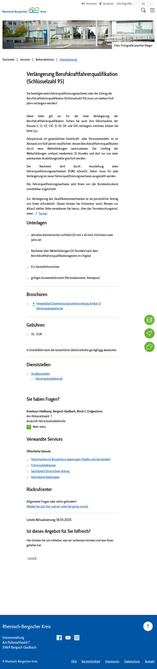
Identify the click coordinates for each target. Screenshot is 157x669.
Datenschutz (132, 661)
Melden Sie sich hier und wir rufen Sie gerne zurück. (58, 506)
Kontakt (150, 661)
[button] (152, 10)
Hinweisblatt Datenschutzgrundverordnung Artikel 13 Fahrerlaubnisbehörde (68, 306)
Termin (43, 213)
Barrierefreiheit (91, 661)
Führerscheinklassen (43, 465)
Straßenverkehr (40, 374)
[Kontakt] (149, 346)
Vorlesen (91, 4)
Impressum (112, 661)
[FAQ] (149, 319)
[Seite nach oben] (148, 626)
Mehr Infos (36, 427)
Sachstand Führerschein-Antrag (50, 471)
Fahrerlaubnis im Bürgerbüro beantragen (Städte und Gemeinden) (71, 459)
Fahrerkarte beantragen (45, 477)
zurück (32, 558)
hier (35, 131)
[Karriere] (149, 333)
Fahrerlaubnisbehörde (49, 379)
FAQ (73, 661)
